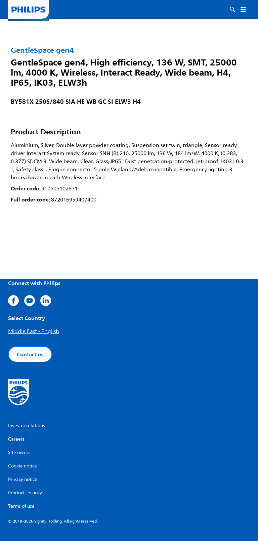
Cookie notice (22, 466)
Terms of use (21, 506)
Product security (25, 493)
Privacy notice (22, 479)
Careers (16, 439)
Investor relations (26, 426)
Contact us (30, 354)
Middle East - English (33, 331)
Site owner (19, 452)
